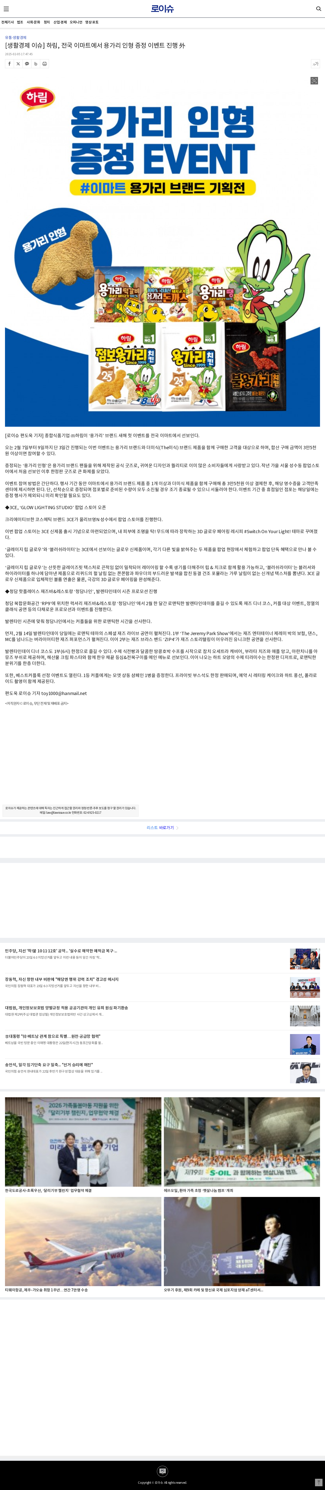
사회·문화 (33, 22)
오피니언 (76, 22)
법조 (20, 22)
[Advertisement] (163, 760)
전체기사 (7, 22)
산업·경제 (60, 22)
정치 (47, 22)
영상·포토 (91, 22)
